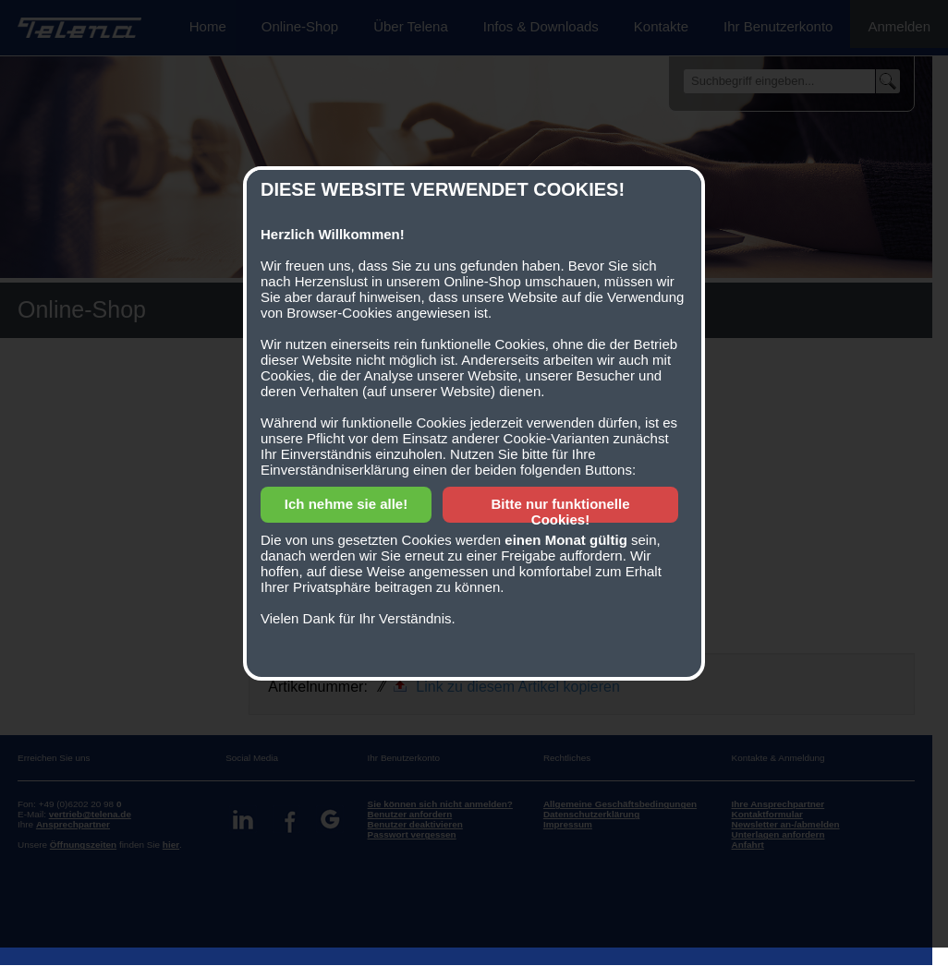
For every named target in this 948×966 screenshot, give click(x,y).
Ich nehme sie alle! (346, 504)
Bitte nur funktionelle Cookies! (561, 511)
